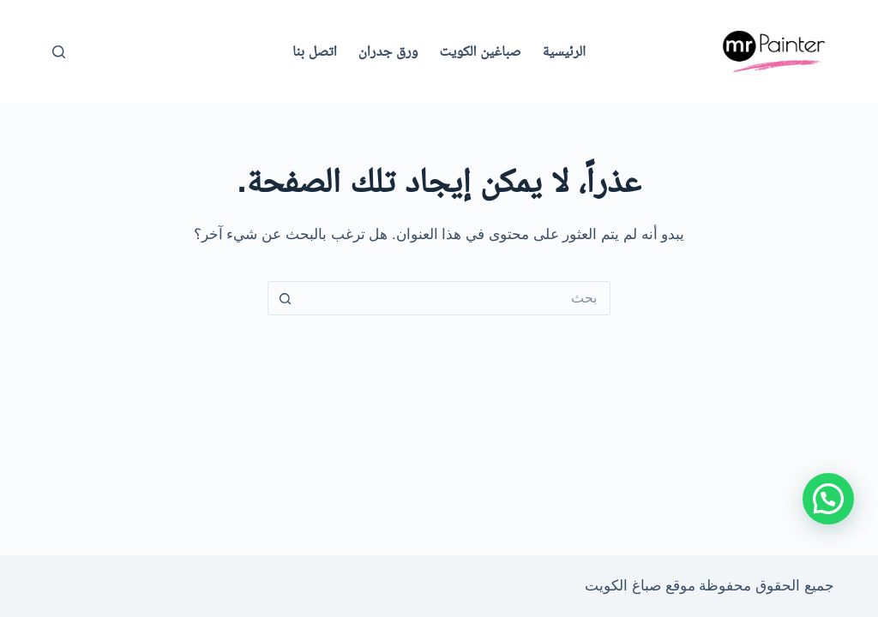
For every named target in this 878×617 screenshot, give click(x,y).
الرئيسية (564, 51)
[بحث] (58, 51)
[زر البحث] (285, 298)
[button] (828, 498)
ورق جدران (388, 51)
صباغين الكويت (480, 51)
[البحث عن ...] (456, 298)
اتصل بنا (314, 51)
